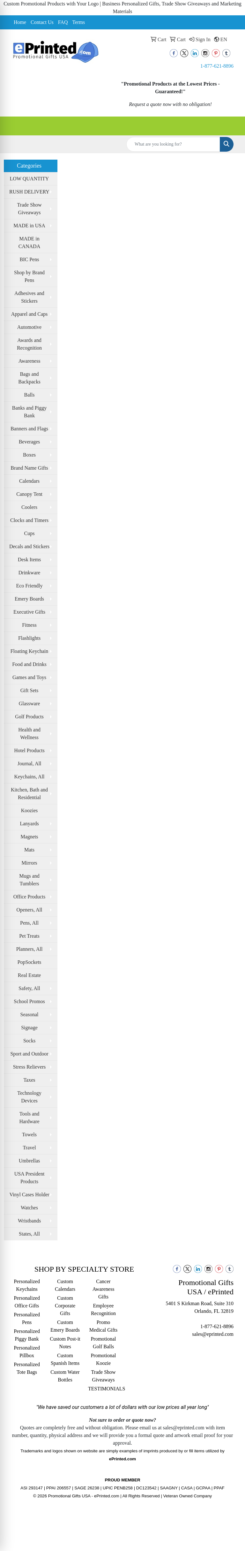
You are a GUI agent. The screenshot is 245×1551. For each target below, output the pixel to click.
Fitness (29, 625)
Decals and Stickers (29, 546)
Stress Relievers (29, 1067)
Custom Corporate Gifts (65, 1305)
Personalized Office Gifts (27, 1301)
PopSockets (29, 962)
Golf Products (29, 716)
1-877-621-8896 (217, 66)
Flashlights (29, 638)
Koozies (29, 810)
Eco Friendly (29, 585)
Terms (78, 22)
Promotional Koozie (103, 1359)
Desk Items (29, 559)
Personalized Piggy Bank (27, 1335)
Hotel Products (29, 750)
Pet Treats (29, 936)
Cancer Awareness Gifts (104, 1289)
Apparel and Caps (29, 314)
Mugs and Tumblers (29, 879)
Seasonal (29, 1014)
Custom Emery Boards (65, 1326)
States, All (29, 1234)
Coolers (29, 507)
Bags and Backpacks (29, 377)
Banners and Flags (29, 428)
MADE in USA (29, 225)
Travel (29, 1147)
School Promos (29, 1001)
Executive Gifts (29, 612)
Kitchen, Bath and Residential (29, 793)
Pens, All (29, 923)
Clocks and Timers (29, 520)
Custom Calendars (65, 1285)
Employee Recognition (103, 1309)
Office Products (29, 896)
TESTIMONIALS (103, 1388)
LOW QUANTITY (29, 178)
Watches (29, 1207)
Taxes (29, 1080)
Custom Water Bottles (64, 1375)
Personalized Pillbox (27, 1351)
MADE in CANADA (29, 242)
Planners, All (29, 949)
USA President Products (29, 1177)
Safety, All (29, 988)
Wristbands (29, 1220)
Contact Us (42, 22)
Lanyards (29, 823)
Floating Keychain (29, 651)
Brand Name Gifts (29, 468)
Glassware (29, 703)
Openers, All (29, 909)
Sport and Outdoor (29, 1053)
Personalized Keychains (27, 1285)
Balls (29, 394)
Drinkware (29, 572)
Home (20, 22)
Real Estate (29, 975)
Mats (29, 849)
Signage (29, 1027)
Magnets (29, 836)
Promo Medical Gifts (103, 1326)
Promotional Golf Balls (103, 1342)
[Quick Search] (173, 144)
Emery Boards (29, 598)
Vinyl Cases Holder (29, 1194)
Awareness (30, 361)
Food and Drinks (29, 664)
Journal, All (29, 763)
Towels (29, 1134)
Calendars (29, 481)
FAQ (63, 22)
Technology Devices (29, 1096)
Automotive (29, 327)
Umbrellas (29, 1160)
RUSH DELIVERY (29, 191)
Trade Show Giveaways (29, 208)
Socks (29, 1040)
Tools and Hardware (29, 1117)
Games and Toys (29, 677)
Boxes (29, 455)
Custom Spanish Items (65, 1359)
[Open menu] (232, 125)
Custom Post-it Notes (65, 1342)
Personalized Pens (27, 1318)
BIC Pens (29, 259)
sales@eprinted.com (213, 1334)
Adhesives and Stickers (29, 297)
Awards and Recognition (29, 344)
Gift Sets (29, 690)
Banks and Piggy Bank (29, 411)
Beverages (29, 441)
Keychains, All (29, 776)
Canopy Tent (29, 494)
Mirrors (29, 863)
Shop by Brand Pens (29, 276)
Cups (29, 533)
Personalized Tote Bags (27, 1368)
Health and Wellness (29, 733)
